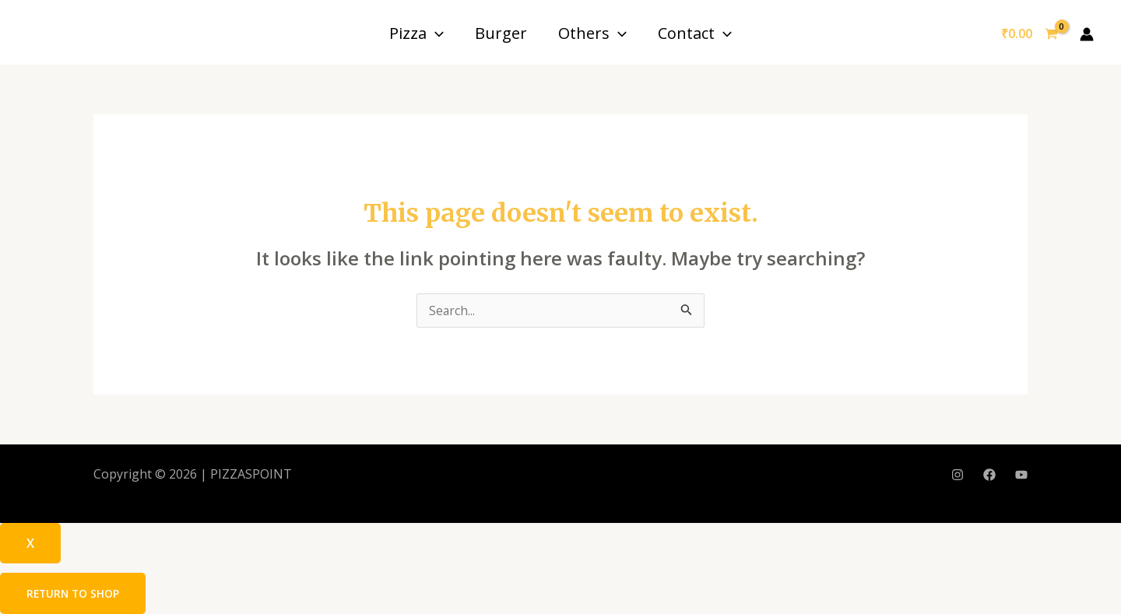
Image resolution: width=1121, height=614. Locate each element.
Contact (695, 33)
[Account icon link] (1087, 34)
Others (592, 33)
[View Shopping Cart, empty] (1029, 34)
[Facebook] (989, 475)
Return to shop (74, 593)
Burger (501, 33)
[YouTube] (1021, 475)
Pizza (416, 33)
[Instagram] (957, 475)
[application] (435, 33)
